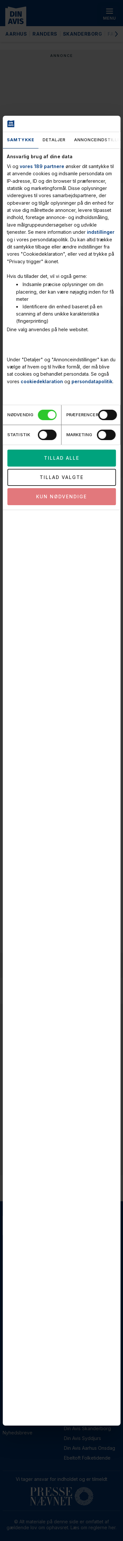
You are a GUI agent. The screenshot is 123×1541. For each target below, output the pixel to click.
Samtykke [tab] (20, 139)
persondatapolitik (92, 381)
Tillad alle (61, 458)
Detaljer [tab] (54, 139)
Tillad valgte (62, 477)
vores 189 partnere (42, 166)
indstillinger (100, 232)
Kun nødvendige (61, 496)
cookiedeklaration (42, 381)
